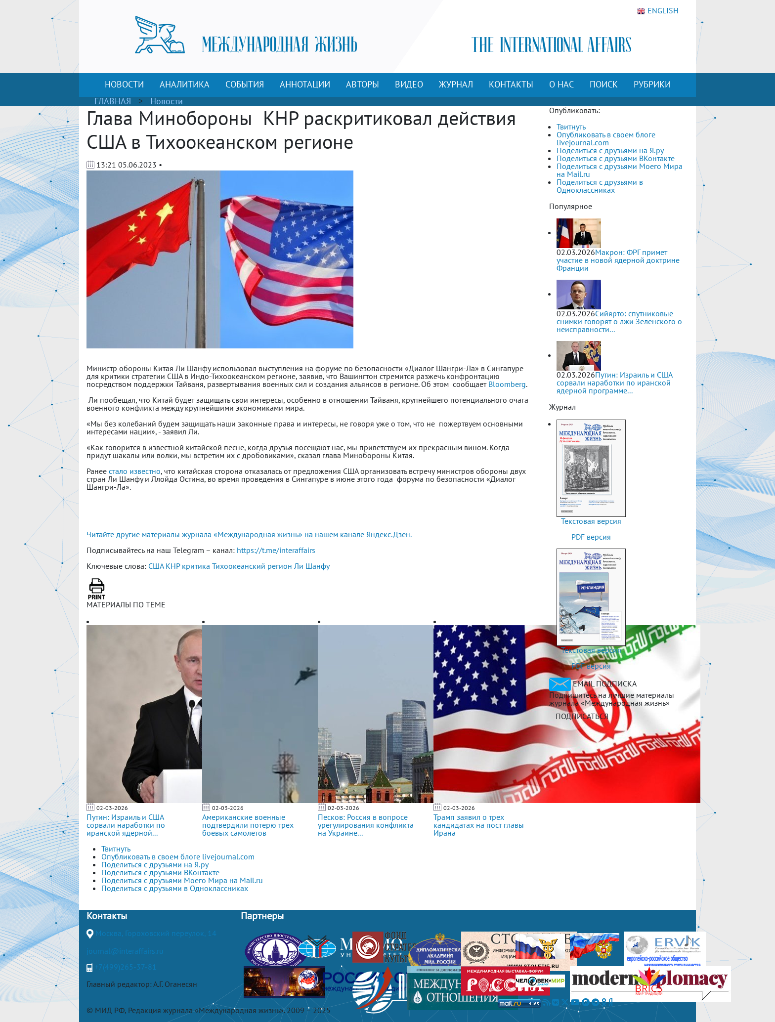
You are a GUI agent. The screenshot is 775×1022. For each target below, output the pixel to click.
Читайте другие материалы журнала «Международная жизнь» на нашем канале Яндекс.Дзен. (249, 534)
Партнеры (262, 915)
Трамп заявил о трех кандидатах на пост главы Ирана (478, 825)
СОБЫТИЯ (244, 84)
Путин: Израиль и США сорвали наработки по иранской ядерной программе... (614, 382)
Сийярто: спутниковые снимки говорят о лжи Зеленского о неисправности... (619, 321)
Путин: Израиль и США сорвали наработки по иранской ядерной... (125, 825)
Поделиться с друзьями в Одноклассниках (600, 186)
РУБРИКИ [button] (652, 84)
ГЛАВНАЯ (112, 101)
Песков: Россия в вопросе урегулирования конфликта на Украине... (366, 825)
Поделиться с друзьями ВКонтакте (616, 158)
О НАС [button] (561, 84)
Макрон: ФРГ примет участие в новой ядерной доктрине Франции (618, 260)
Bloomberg (507, 384)
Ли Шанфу (312, 566)
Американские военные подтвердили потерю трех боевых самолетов (248, 825)
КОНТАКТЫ (511, 84)
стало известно (135, 471)
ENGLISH (658, 10)
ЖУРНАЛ (456, 84)
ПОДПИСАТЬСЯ (582, 716)
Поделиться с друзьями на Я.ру (610, 150)
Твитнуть (571, 126)
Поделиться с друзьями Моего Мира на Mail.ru (620, 170)
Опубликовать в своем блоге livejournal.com (606, 138)
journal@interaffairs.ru (125, 951)
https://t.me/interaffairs (276, 550)
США (156, 566)
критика (196, 566)
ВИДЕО (409, 84)
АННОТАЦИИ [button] (305, 84)
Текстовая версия (591, 521)
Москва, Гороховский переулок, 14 (155, 933)
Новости (166, 101)
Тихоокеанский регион (252, 566)
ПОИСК (604, 84)
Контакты (106, 915)
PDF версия (591, 537)
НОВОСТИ (124, 84)
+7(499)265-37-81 (125, 967)
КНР (173, 566)
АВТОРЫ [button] (362, 84)
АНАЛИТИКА (185, 84)
